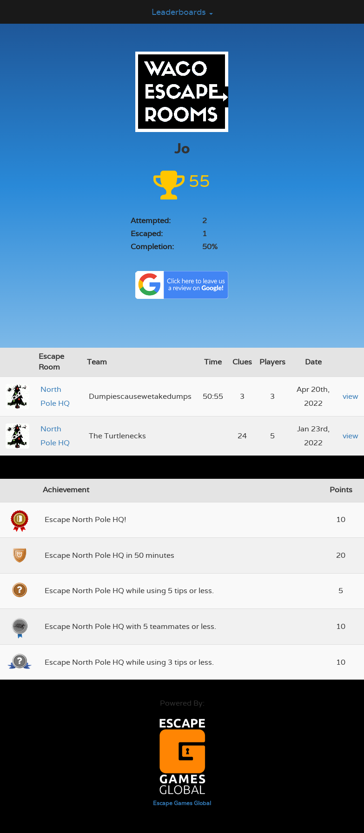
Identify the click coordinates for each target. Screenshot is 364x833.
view (350, 396)
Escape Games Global (182, 803)
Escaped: (147, 233)
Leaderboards (182, 12)
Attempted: (151, 220)
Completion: (152, 246)
